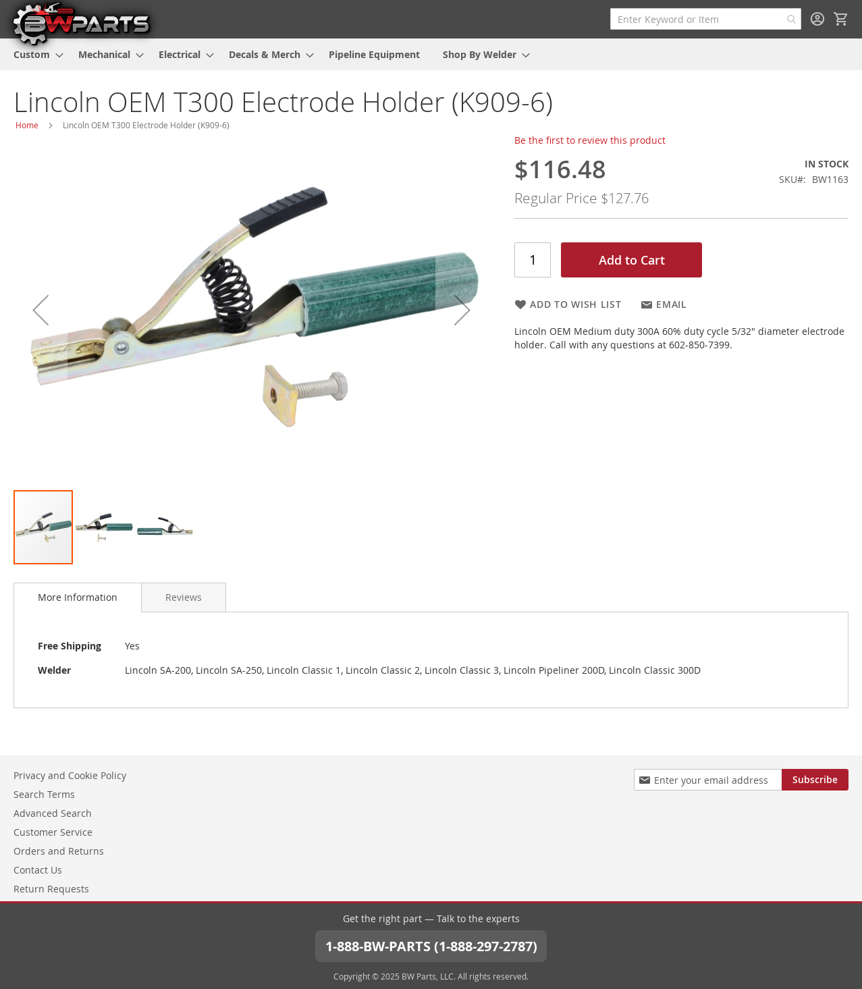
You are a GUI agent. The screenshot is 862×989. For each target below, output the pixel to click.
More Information (77, 597)
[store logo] (81, 23)
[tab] (78, 597)
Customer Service (53, 832)
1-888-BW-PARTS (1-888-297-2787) (431, 945)
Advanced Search (53, 813)
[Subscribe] (815, 780)
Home (27, 124)
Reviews (183, 597)
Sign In (817, 18)
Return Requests (51, 888)
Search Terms (44, 794)
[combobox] (705, 19)
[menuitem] (34, 54)
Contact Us (38, 869)
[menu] (431, 54)
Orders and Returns (59, 851)
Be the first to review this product (590, 140)
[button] (41, 310)
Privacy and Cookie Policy (70, 775)
